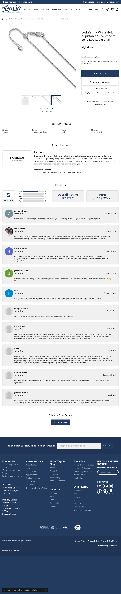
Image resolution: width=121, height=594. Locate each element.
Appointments (31, 475)
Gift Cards (54, 474)
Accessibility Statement (107, 546)
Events (52, 467)
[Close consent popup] (46, 590)
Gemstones (56, 9)
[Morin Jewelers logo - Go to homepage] (11, 9)
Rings (74, 172)
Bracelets (67, 172)
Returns (99, 93)
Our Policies (31, 481)
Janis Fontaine (21, 392)
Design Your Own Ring (82, 510)
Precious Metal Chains (21, 19)
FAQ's (52, 496)
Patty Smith (19, 326)
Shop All (27, 9)
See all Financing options (90, 57)
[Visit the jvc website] (44, 528)
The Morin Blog (56, 506)
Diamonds (45, 9)
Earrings (37, 172)
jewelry (4, 19)
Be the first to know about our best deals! (31, 445)
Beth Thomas (20, 248)
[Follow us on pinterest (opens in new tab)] (99, 486)
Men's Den (68, 9)
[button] (103, 9)
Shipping (87, 93)
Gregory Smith (21, 308)
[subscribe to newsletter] (114, 472)
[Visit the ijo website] (67, 528)
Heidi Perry (19, 228)
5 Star (20, 192)
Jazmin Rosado (21, 270)
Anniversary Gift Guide (82, 471)
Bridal (36, 9)
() (45, 192)
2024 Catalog (55, 477)
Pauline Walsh (21, 372)
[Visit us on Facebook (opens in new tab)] (99, 491)
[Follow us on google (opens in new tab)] (105, 486)
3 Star (20, 196)
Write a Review (60, 422)
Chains (11, 19)
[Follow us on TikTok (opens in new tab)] (105, 491)
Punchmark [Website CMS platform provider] (15, 551)
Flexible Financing (33, 478)
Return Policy (80, 541)
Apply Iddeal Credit (57, 481)
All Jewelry (77, 490)
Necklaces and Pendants (52, 172)
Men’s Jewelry (78, 507)
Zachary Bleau (21, 211)
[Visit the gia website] (56, 528)
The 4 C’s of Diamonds (82, 468)
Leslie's (64, 132)
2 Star (20, 199)
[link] (9, 2)
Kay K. (17, 348)
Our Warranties (32, 485)
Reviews (53, 500)
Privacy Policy (93, 541)
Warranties (112, 93)
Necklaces (77, 503)
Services (89, 9)
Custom (79, 9)
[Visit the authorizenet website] (77, 528)
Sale (96, 9)
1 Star (20, 201)
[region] (40, 58)
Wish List (53, 471)
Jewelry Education (80, 475)
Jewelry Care (78, 478)
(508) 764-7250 (46, 111)
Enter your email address (107, 467)
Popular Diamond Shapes (83, 465)
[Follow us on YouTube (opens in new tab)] (111, 486)
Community (54, 503)
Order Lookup (31, 465)
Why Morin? (54, 493)
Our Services (31, 471)
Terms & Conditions (109, 541)
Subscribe (107, 445)
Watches (76, 500)
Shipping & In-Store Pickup (36, 488)
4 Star (20, 194)
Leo (16, 290)
